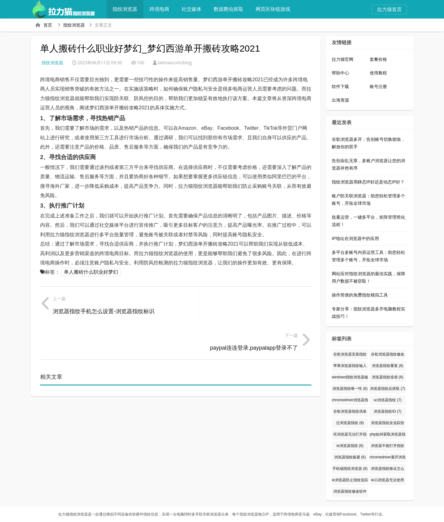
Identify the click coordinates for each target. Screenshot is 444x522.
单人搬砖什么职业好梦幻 (91, 272)
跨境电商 (162, 9)
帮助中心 (340, 72)
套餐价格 (378, 59)
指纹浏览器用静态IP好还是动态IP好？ (368, 181)
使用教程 (378, 72)
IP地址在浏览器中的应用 (355, 238)
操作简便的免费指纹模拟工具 (360, 295)
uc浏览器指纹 (388, 400)
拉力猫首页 (389, 9)
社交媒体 (194, 9)
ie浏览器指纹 (349, 446)
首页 (47, 25)
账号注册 (378, 86)
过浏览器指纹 (350, 423)
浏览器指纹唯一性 (350, 388)
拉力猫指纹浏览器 (73, 514)
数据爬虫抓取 (231, 9)
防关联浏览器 (210, 514)
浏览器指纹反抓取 (387, 388)
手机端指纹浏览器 (350, 468)
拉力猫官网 (342, 59)
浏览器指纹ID (387, 411)
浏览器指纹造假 (387, 377)
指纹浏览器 (127, 9)
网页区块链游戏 (275, 9)
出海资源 (340, 100)
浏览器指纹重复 (387, 366)
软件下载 (340, 86)
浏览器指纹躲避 (350, 457)
